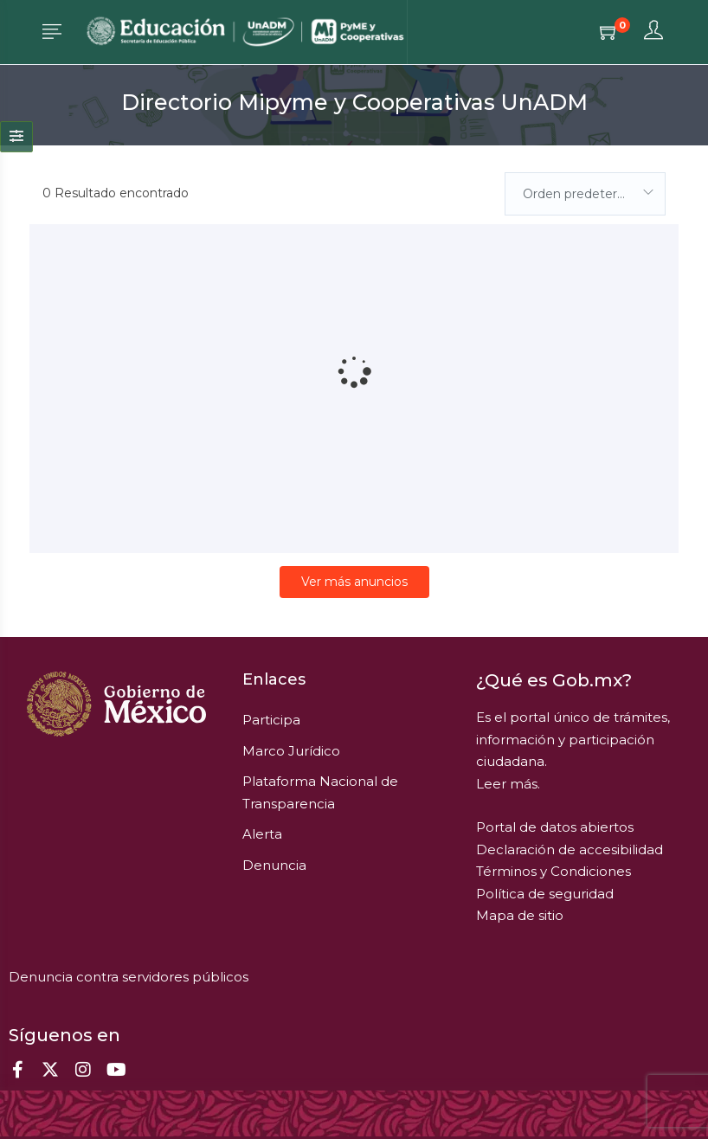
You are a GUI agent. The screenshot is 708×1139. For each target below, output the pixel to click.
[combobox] (585, 194)
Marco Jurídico (291, 751)
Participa (271, 719)
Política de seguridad (545, 893)
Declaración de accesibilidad (569, 849)
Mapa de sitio (519, 915)
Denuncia (274, 865)
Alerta (262, 834)
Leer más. (508, 783)
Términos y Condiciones (553, 871)
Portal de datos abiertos (555, 827)
